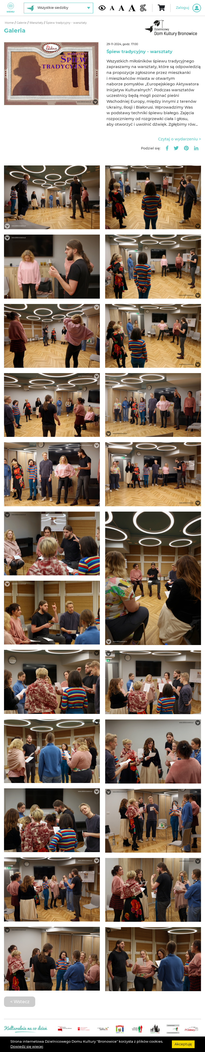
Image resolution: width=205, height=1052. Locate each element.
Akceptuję (183, 1044)
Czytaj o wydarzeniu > (179, 139)
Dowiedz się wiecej (26, 1047)
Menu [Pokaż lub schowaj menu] (10, 8)
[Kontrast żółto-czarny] (102, 7)
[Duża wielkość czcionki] (132, 8)
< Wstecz (19, 1001)
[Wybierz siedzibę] (58, 8)
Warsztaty (36, 23)
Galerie (22, 23)
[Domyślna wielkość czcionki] (112, 8)
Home (10, 23)
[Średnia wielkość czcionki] (121, 8)
